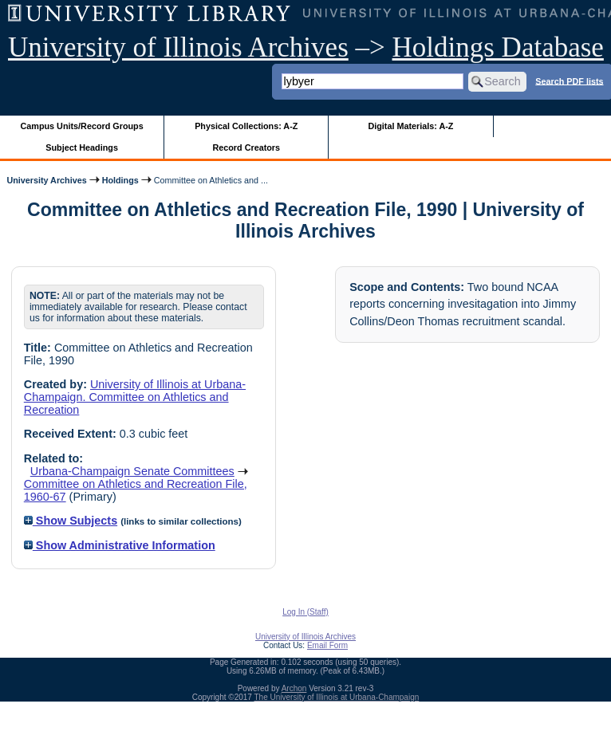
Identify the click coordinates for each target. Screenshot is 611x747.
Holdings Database (498, 47)
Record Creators (246, 147)
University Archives (46, 180)
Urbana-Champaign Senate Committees (132, 471)
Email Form (327, 645)
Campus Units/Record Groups (82, 126)
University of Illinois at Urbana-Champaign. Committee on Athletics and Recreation (135, 397)
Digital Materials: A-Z (410, 126)
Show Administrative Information (119, 545)
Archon (294, 688)
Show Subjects (70, 520)
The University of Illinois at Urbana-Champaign (337, 697)
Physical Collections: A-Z (246, 126)
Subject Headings (81, 147)
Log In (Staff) (305, 611)
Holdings (120, 180)
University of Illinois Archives (178, 47)
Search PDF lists (569, 80)
